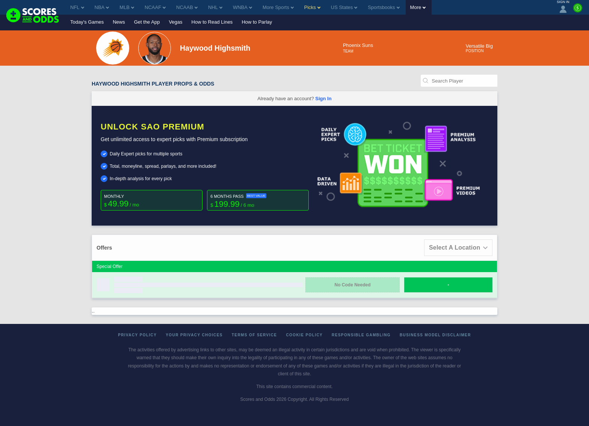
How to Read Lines (212, 22)
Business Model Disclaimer (435, 335)
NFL (77, 7)
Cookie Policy (304, 335)
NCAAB (187, 7)
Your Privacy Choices (194, 335)
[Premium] (577, 10)
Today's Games (87, 22)
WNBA (242, 7)
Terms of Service (254, 335)
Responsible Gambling (361, 335)
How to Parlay (257, 22)
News (119, 22)
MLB (126, 7)
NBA (102, 7)
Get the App (147, 22)
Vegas (175, 22)
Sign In (323, 98)
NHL (215, 7)
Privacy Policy (137, 335)
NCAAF (155, 7)
